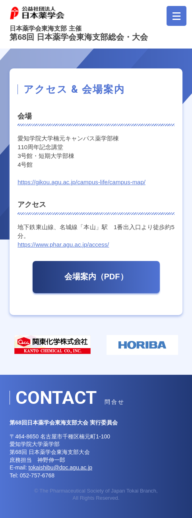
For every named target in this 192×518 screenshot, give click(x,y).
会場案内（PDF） (96, 276)
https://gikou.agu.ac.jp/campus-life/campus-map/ (81, 182)
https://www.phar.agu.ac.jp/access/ (63, 244)
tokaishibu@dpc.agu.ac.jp (61, 467)
